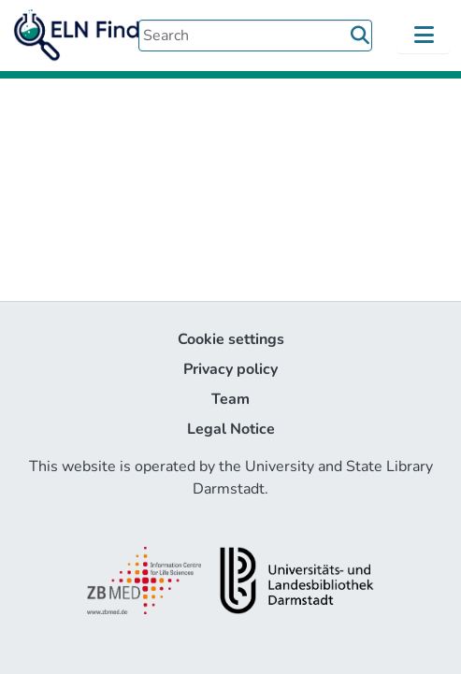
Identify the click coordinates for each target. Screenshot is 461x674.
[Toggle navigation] (423, 35)
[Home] (93, 35)
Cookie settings (231, 339)
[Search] (255, 35)
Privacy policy (230, 369)
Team (230, 399)
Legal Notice (231, 429)
